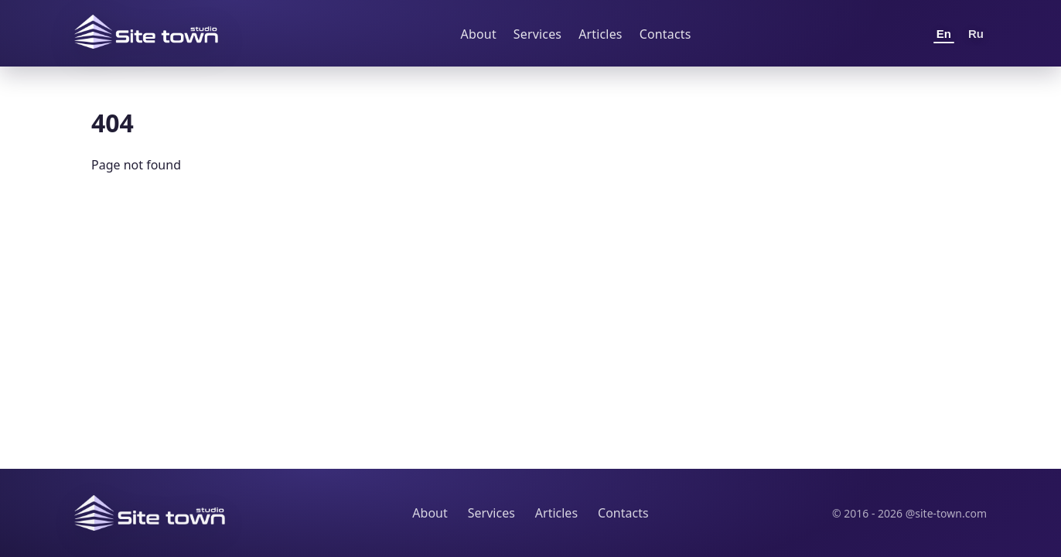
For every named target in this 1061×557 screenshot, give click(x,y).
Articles (600, 34)
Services (537, 34)
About (478, 34)
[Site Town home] (146, 32)
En (943, 33)
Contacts (665, 34)
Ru (976, 33)
